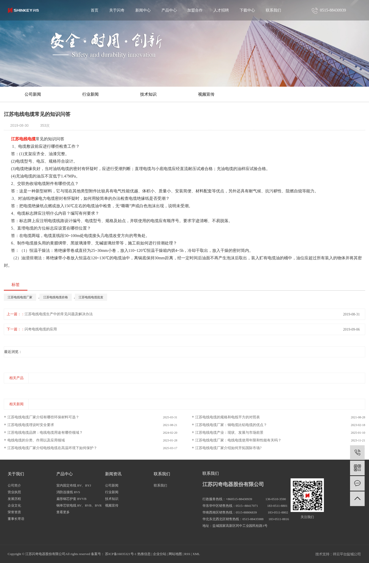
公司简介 (14, 485)
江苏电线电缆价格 (55, 297)
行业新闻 (90, 94)
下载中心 (247, 10)
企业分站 (159, 554)
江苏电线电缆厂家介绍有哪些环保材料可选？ (43, 417)
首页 (94, 10)
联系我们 (273, 10)
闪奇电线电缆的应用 (41, 329)
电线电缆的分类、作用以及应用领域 (36, 440)
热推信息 (144, 554)
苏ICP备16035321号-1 (120, 554)
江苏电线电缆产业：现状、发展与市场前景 (229, 432)
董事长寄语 (16, 519)
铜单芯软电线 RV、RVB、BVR (79, 505)
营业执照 (14, 492)
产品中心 (169, 10)
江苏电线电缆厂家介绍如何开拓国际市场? (228, 448)
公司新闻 (33, 94)
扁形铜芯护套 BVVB (71, 499)
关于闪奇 (117, 10)
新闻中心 (143, 10)
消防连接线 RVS (68, 492)
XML (196, 554)
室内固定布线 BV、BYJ (73, 485)
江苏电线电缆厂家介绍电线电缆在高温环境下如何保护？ (52, 448)
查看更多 (63, 512)
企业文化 (14, 505)
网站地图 (175, 554)
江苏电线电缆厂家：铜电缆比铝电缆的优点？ (231, 425)
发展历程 (14, 499)
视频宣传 (206, 94)
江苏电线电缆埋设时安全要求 (30, 425)
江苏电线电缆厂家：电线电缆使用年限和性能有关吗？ (238, 440)
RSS (187, 554)
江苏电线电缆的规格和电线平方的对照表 (227, 417)
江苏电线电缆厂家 (20, 297)
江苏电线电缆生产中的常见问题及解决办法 (59, 314)
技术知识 (148, 94)
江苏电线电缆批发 (91, 297)
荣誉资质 (14, 512)
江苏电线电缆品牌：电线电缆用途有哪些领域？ (45, 432)
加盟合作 (195, 10)
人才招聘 (221, 10)
